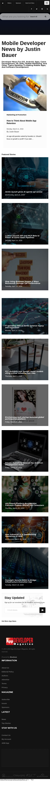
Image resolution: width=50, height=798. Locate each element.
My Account (6, 739)
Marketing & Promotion (16, 115)
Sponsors (5, 707)
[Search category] (34, 16)
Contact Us (6, 735)
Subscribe (6, 699)
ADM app (5, 743)
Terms (4, 683)
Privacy (5, 687)
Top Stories (6, 723)
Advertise (5, 680)
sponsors (18, 3)
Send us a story (29, 3)
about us (5, 668)
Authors (5, 676)
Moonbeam (13, 657)
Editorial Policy (8, 672)
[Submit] (45, 16)
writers (9, 3)
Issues (4, 703)
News (4, 719)
